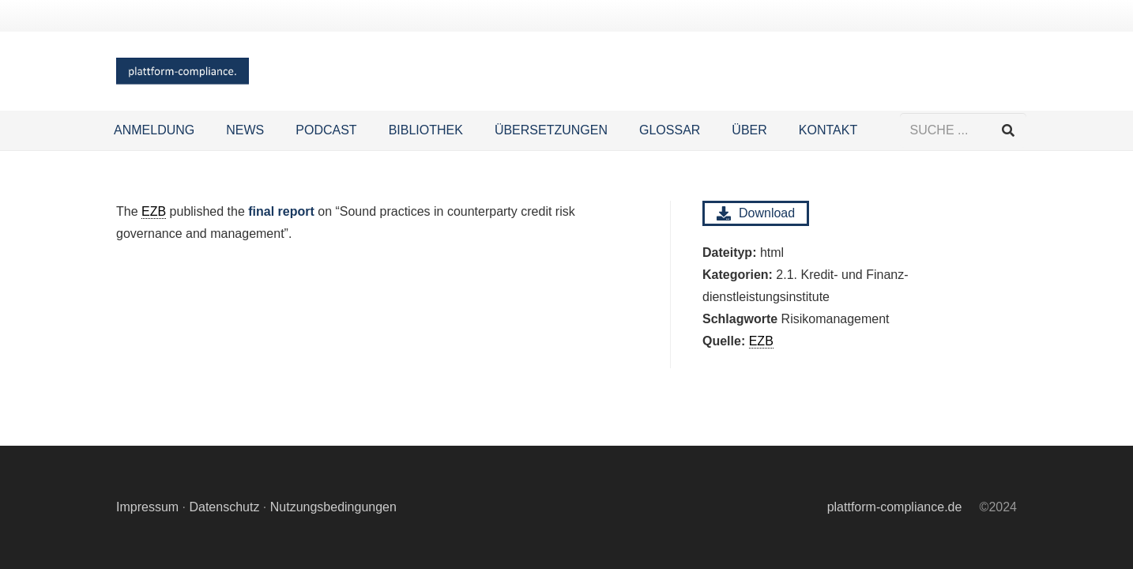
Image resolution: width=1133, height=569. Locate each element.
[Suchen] (1008, 131)
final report (281, 211)
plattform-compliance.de (894, 507)
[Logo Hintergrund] (182, 71)
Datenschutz (224, 507)
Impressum (147, 507)
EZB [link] (153, 211)
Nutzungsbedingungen (333, 507)
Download (756, 213)
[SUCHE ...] (963, 131)
